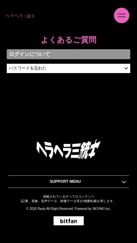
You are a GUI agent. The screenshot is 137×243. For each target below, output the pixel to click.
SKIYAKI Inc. (101, 208)
